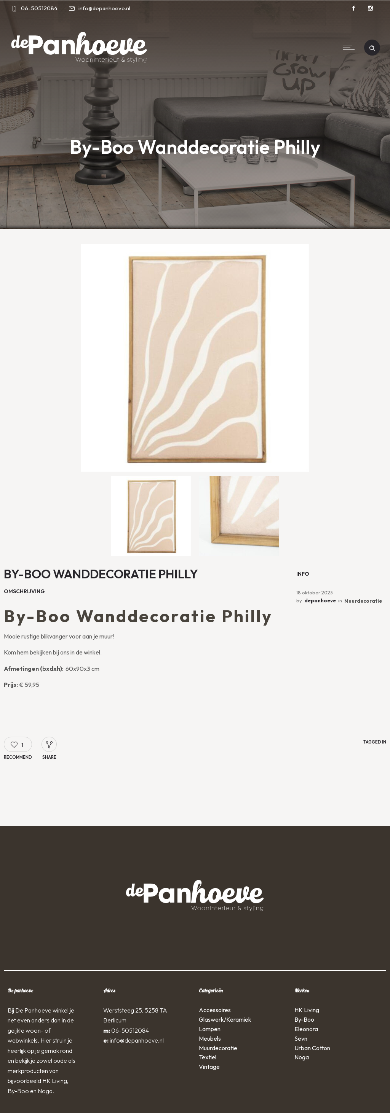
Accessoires (215, 1010)
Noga (301, 1057)
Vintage (209, 1066)
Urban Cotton (312, 1048)
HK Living (306, 1010)
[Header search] (372, 47)
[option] (195, 358)
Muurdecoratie (363, 601)
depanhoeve (320, 600)
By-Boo (304, 1019)
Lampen (210, 1029)
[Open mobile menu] (350, 47)
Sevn (300, 1038)
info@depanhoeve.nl (137, 1040)
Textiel (207, 1057)
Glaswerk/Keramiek (225, 1019)
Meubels (210, 1038)
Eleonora (306, 1029)
